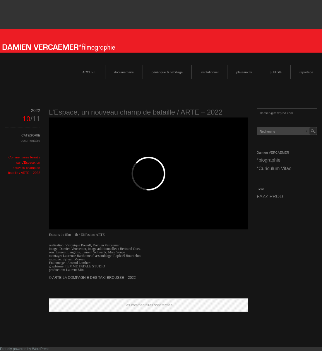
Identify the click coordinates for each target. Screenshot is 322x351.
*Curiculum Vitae (274, 168)
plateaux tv (244, 72)
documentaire (124, 72)
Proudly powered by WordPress (24, 349)
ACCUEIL (89, 72)
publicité (276, 72)
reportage (306, 72)
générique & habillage (167, 72)
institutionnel (209, 72)
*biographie (268, 160)
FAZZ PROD (270, 196)
